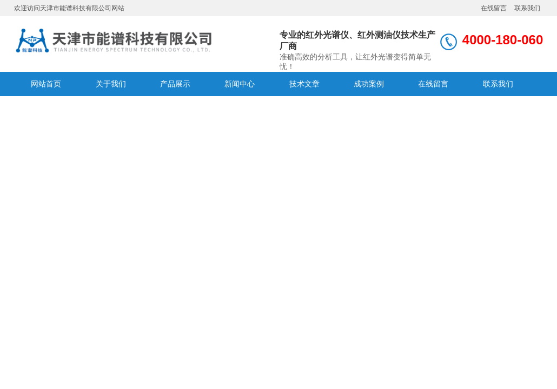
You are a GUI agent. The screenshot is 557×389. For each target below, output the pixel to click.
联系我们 (527, 8)
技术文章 (304, 83)
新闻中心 (239, 83)
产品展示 (175, 83)
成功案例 (369, 83)
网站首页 (46, 83)
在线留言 (494, 8)
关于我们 (111, 83)
